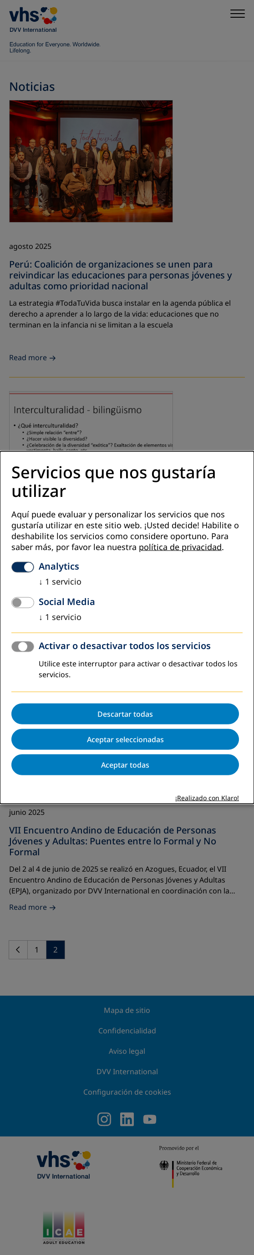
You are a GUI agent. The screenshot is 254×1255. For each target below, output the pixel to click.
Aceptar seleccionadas (125, 739)
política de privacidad (180, 547)
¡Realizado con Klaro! (207, 798)
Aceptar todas (125, 765)
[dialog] (127, 627)
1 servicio (60, 582)
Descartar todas (125, 714)
